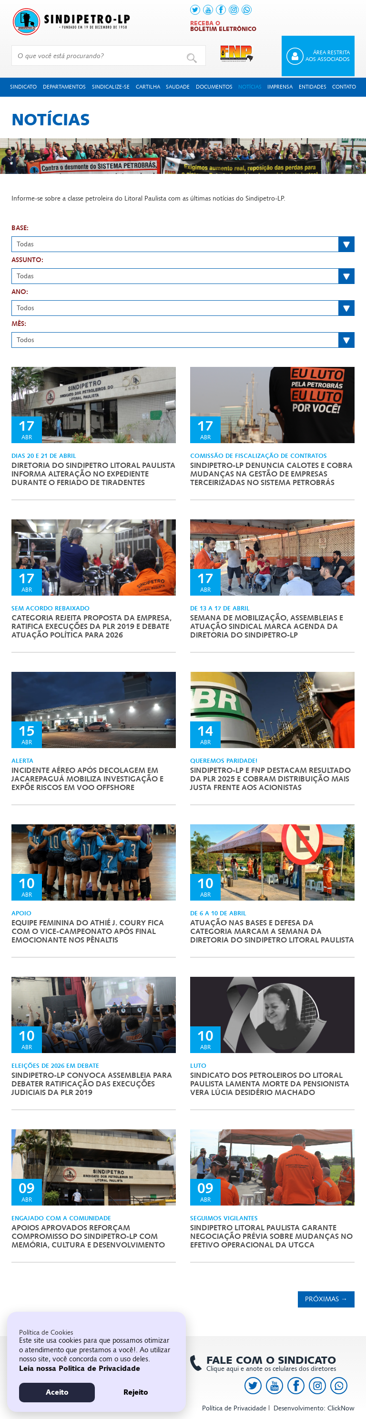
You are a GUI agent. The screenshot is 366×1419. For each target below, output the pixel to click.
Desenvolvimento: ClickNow (314, 1408)
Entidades (312, 87)
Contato (344, 87)
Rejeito (135, 1392)
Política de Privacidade (234, 1408)
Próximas (326, 1299)
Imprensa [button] (280, 87)
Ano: (19, 292)
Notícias (250, 87)
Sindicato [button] (23, 87)
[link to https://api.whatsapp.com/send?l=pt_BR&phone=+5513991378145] (247, 10)
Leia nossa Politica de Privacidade (79, 1368)
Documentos (214, 87)
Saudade (178, 87)
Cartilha (148, 87)
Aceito (57, 1392)
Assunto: (27, 260)
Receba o (223, 26)
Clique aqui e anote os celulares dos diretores (266, 1363)
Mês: (18, 324)
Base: (20, 228)
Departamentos (64, 87)
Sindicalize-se (111, 87)
